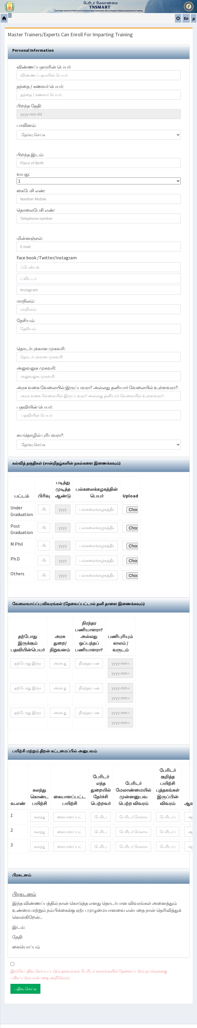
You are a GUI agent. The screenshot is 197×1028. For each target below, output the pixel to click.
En (186, 18)
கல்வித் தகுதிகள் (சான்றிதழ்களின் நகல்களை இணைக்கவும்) (66, 463)
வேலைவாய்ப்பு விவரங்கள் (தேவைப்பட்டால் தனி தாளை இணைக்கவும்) (78, 603)
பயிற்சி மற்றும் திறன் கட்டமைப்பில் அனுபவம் (54, 751)
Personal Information (33, 50)
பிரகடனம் (21, 875)
